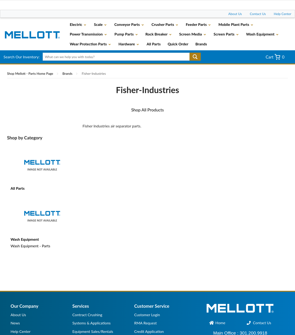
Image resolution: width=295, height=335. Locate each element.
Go (195, 57)
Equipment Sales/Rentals (92, 331)
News (15, 323)
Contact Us (258, 14)
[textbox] (120, 57)
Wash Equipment (25, 239)
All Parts (18, 188)
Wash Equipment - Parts (30, 246)
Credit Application (149, 331)
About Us (235, 14)
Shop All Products (147, 109)
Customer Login (147, 314)
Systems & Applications (91, 323)
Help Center (282, 14)
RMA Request (145, 323)
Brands (67, 73)
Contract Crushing (87, 314)
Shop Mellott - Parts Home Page (30, 73)
